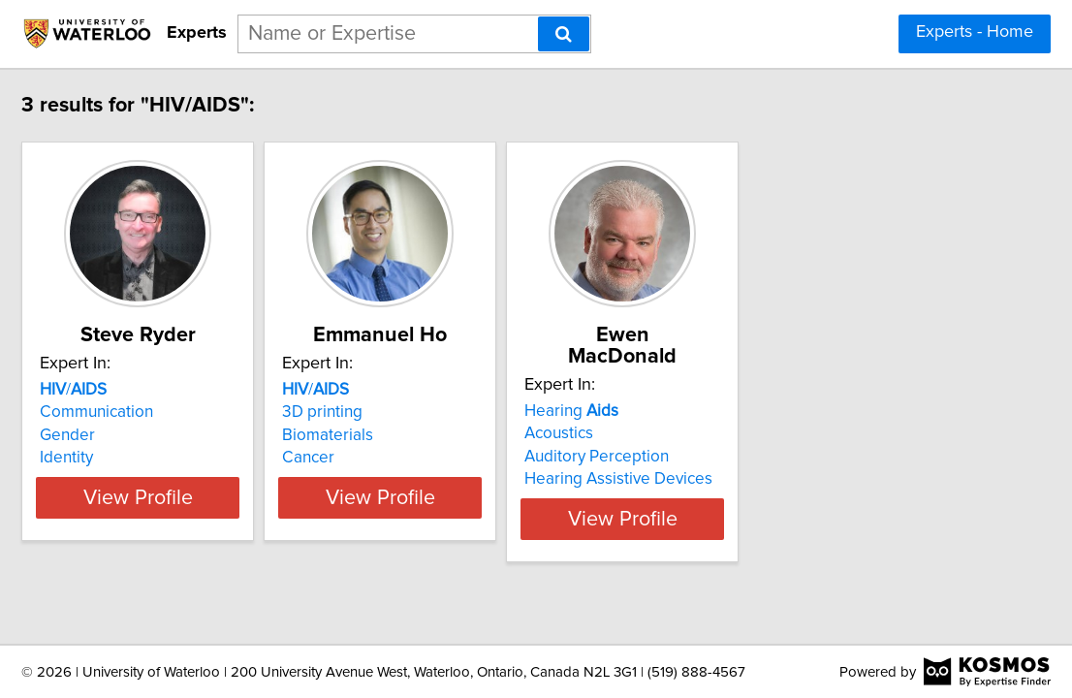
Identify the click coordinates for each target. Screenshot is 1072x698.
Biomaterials (454, 435)
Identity (145, 457)
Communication (175, 412)
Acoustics (734, 412)
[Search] (563, 33)
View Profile (241, 497)
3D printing (449, 412)
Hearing (747, 389)
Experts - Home (974, 32)
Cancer (435, 457)
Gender (145, 435)
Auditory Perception (772, 435)
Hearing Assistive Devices (794, 457)
